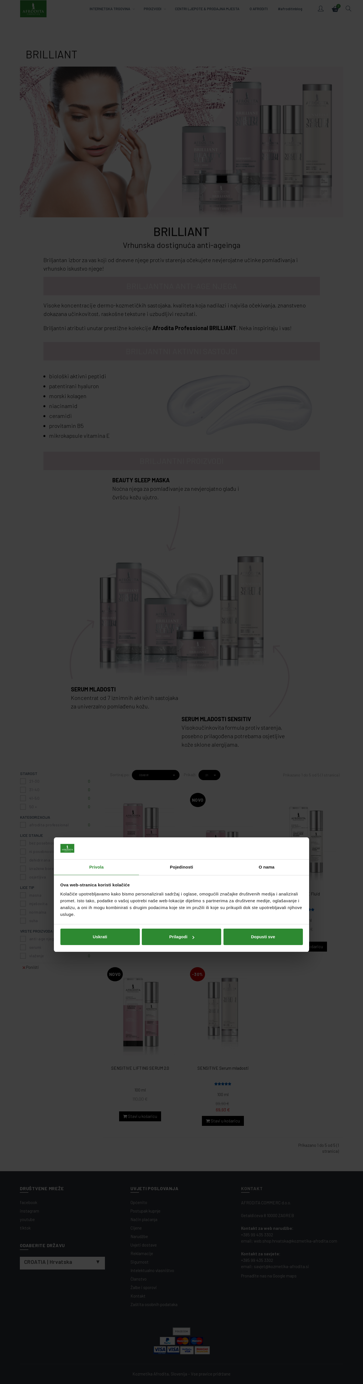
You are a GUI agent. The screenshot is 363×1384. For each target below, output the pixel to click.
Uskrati (100, 734)
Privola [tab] (96, 664)
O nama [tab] (267, 664)
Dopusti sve (263, 734)
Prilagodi (181, 734)
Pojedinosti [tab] (181, 664)
